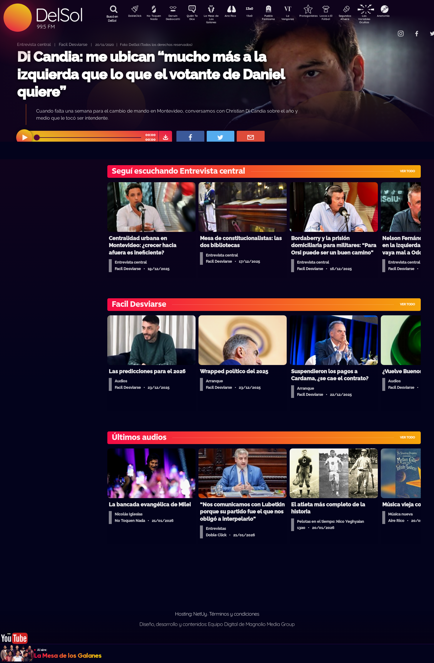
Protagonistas (318, 16)
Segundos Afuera (359, 18)
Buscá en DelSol (112, 18)
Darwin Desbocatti (174, 18)
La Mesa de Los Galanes (215, 19)
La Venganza (297, 18)
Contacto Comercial (388, 30)
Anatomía (400, 16)
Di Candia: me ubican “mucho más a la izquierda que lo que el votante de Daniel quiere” (150, 74)
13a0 (256, 16)
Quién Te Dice (194, 18)
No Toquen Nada (153, 18)
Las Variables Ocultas (380, 19)
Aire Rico (235, 16)
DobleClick (132, 16)
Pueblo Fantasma (276, 18)
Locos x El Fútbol (339, 18)
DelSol (59, 15)
